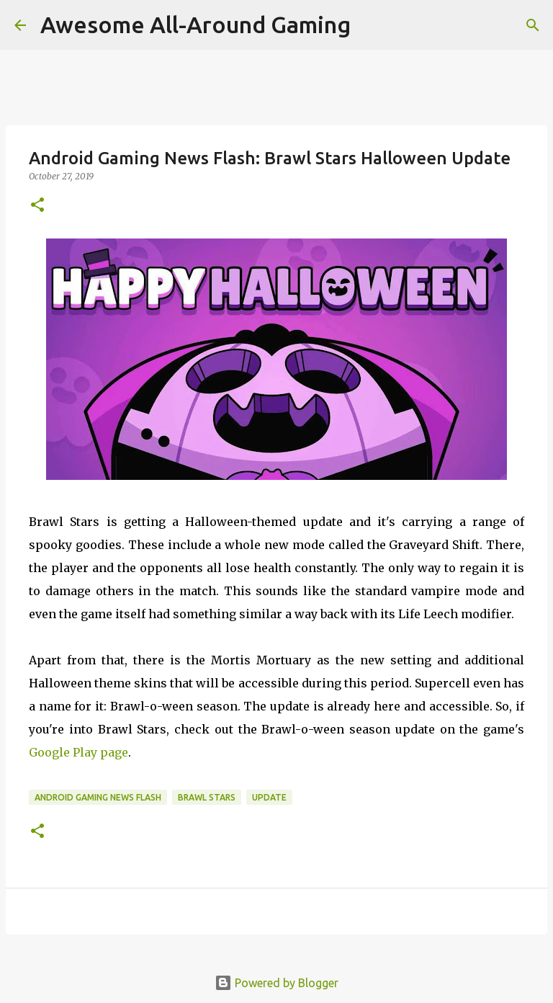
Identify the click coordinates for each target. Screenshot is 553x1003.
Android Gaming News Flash (98, 797)
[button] (37, 205)
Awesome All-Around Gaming (195, 24)
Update (269, 797)
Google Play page (78, 752)
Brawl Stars (206, 797)
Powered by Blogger (276, 982)
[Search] (532, 25)
